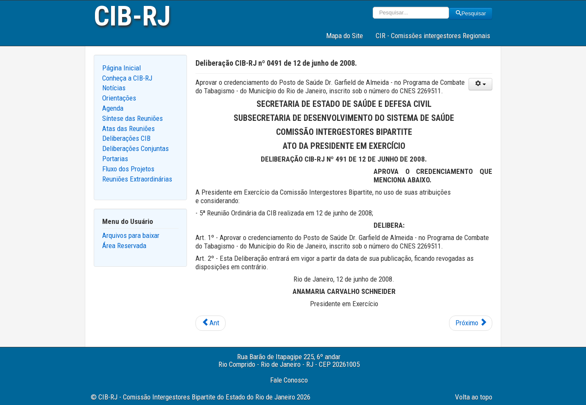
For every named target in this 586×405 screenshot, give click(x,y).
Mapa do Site (344, 35)
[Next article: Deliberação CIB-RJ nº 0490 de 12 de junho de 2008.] (470, 323)
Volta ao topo (473, 397)
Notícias (114, 88)
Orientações (119, 98)
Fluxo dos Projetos (128, 169)
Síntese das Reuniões (132, 118)
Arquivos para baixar (130, 235)
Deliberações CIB (126, 138)
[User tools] (480, 84)
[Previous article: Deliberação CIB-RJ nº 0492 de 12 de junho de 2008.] (210, 323)
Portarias (115, 158)
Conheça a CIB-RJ (127, 78)
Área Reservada (124, 245)
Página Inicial (121, 68)
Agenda (112, 108)
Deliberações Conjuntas (135, 148)
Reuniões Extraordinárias (137, 179)
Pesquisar (470, 13)
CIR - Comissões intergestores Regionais (433, 35)
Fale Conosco (289, 380)
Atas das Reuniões (128, 128)
